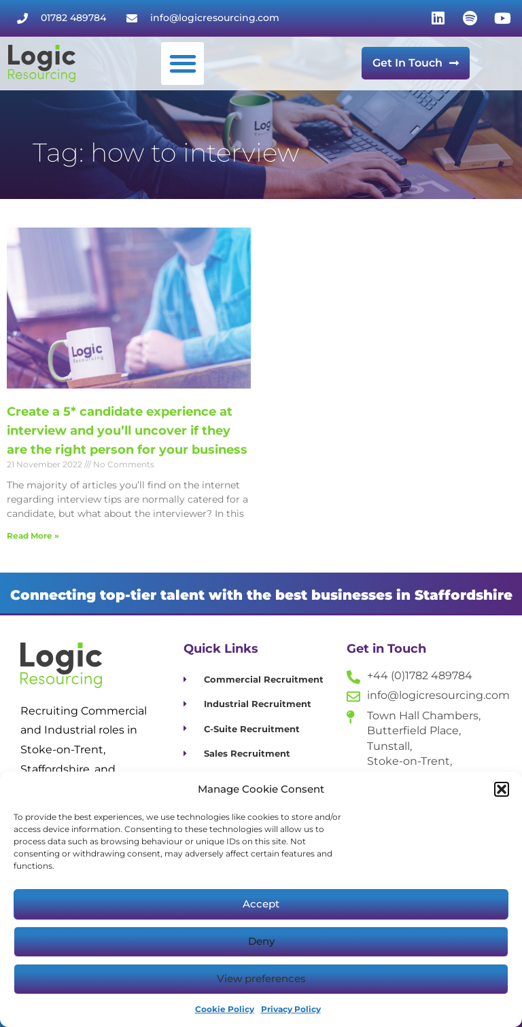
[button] (501, 789)
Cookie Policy (224, 1009)
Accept (261, 903)
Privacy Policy (291, 1009)
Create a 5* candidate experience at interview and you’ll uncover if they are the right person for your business (127, 430)
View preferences (261, 978)
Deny (261, 941)
